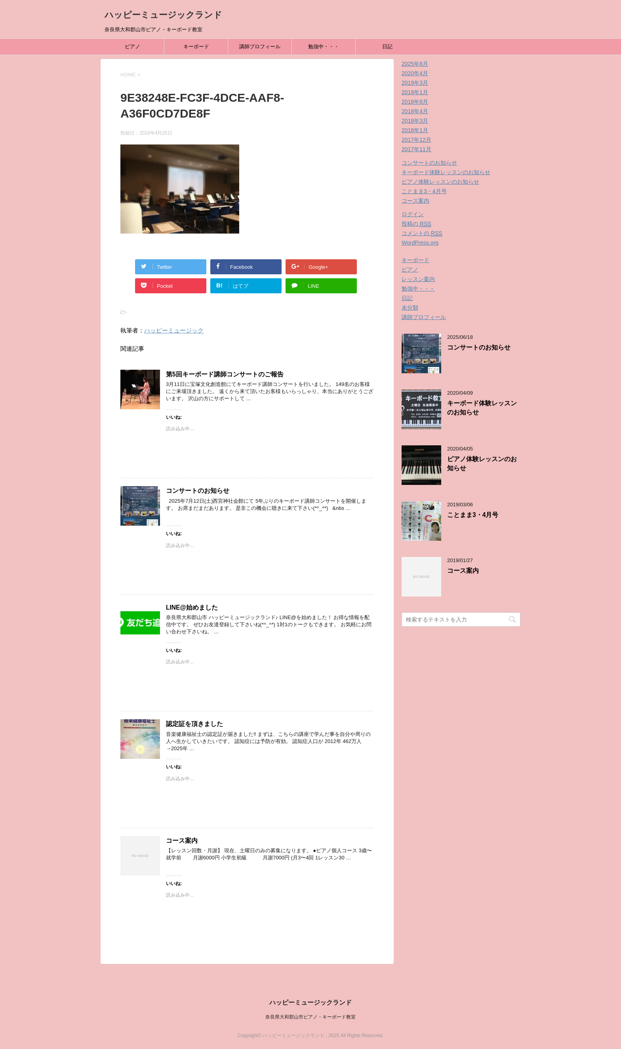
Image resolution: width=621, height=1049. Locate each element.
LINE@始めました (192, 607)
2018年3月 (415, 121)
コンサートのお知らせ (197, 490)
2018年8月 (415, 102)
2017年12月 (416, 140)
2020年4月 (415, 73)
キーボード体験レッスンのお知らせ (446, 172)
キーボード (196, 46)
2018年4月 (415, 111)
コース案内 (182, 840)
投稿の (416, 223)
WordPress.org (420, 242)
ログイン (413, 214)
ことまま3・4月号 (424, 191)
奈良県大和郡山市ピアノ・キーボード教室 (310, 1017)
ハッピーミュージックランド (163, 15)
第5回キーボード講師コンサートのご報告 (225, 374)
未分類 (410, 307)
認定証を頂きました (194, 723)
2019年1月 (415, 92)
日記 (387, 46)
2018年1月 (415, 130)
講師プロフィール (259, 46)
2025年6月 (415, 64)
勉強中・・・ (323, 46)
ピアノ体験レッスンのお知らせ (440, 182)
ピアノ (132, 46)
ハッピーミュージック (174, 330)
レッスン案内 (418, 279)
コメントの (422, 233)
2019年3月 (415, 83)
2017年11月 (416, 149)
